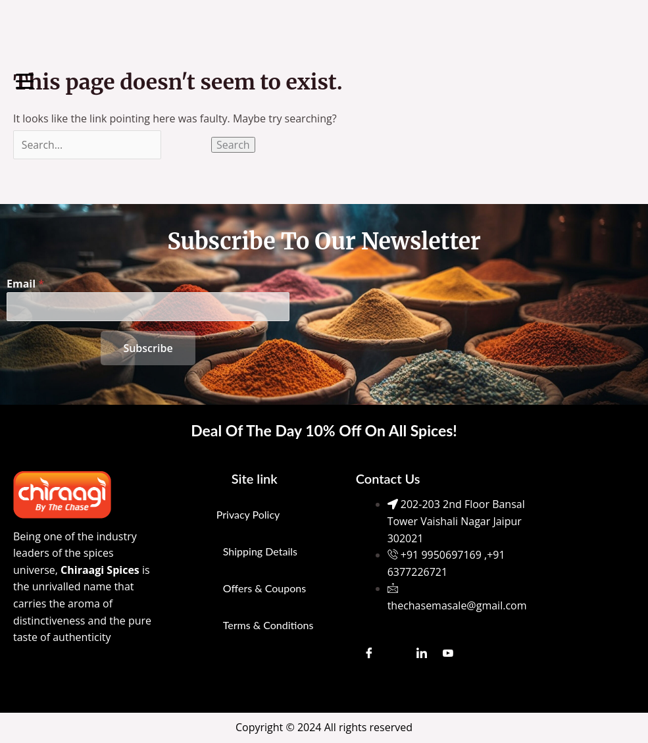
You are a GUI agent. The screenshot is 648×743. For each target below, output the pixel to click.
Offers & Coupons (264, 588)
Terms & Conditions (268, 625)
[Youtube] (448, 653)
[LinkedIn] (422, 653)
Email (25, 283)
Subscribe (147, 348)
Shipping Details (260, 551)
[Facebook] (369, 653)
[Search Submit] (188, 145)
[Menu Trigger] (25, 81)
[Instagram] (395, 653)
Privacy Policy (248, 514)
